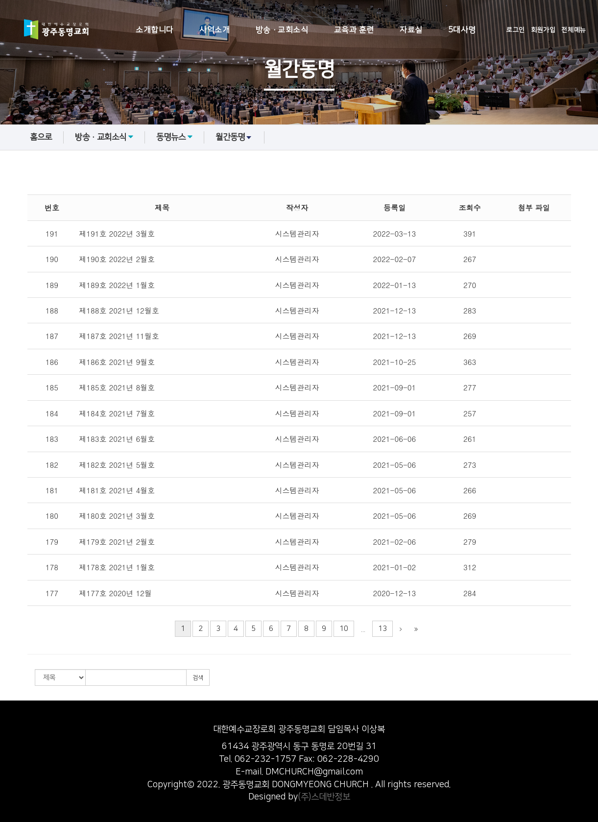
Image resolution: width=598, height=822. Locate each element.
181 (52, 490)
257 (469, 413)
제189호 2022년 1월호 (117, 285)
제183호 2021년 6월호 (117, 439)
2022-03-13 (394, 233)
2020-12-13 (394, 593)
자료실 (411, 29)
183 (52, 439)
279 (469, 541)
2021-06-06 (394, 439)
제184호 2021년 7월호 (117, 413)
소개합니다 (155, 29)
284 (469, 593)
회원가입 (543, 29)
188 (52, 310)
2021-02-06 (394, 541)
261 (469, 439)
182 (52, 464)
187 (52, 336)
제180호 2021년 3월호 (117, 515)
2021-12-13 (394, 310)
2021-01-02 (394, 567)
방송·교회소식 (282, 29)
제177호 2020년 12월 (115, 593)
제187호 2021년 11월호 (119, 336)
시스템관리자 (297, 233)
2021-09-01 (394, 387)
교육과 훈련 (354, 29)
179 (52, 541)
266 (469, 490)
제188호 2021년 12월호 (119, 310)
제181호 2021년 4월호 (117, 490)
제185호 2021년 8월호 (117, 387)
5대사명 (462, 29)
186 (52, 362)
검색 (197, 678)
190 (52, 259)
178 (52, 567)
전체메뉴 (573, 29)
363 (469, 362)
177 (52, 593)
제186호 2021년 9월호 (117, 362)
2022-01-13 (394, 285)
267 (469, 259)
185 (52, 387)
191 (52, 233)
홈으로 (41, 137)
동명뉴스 (174, 137)
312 (469, 567)
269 (469, 336)
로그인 (515, 29)
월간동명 (234, 137)
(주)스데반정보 (324, 797)
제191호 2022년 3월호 (117, 233)
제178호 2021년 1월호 (117, 567)
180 (52, 515)
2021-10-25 (394, 362)
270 (469, 285)
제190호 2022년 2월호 (117, 259)
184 (52, 413)
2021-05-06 (394, 464)
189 (52, 285)
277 (469, 387)
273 (469, 464)
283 (469, 310)
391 (469, 233)
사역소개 (214, 29)
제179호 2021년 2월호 (117, 541)
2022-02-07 (394, 259)
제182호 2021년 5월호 (117, 464)
